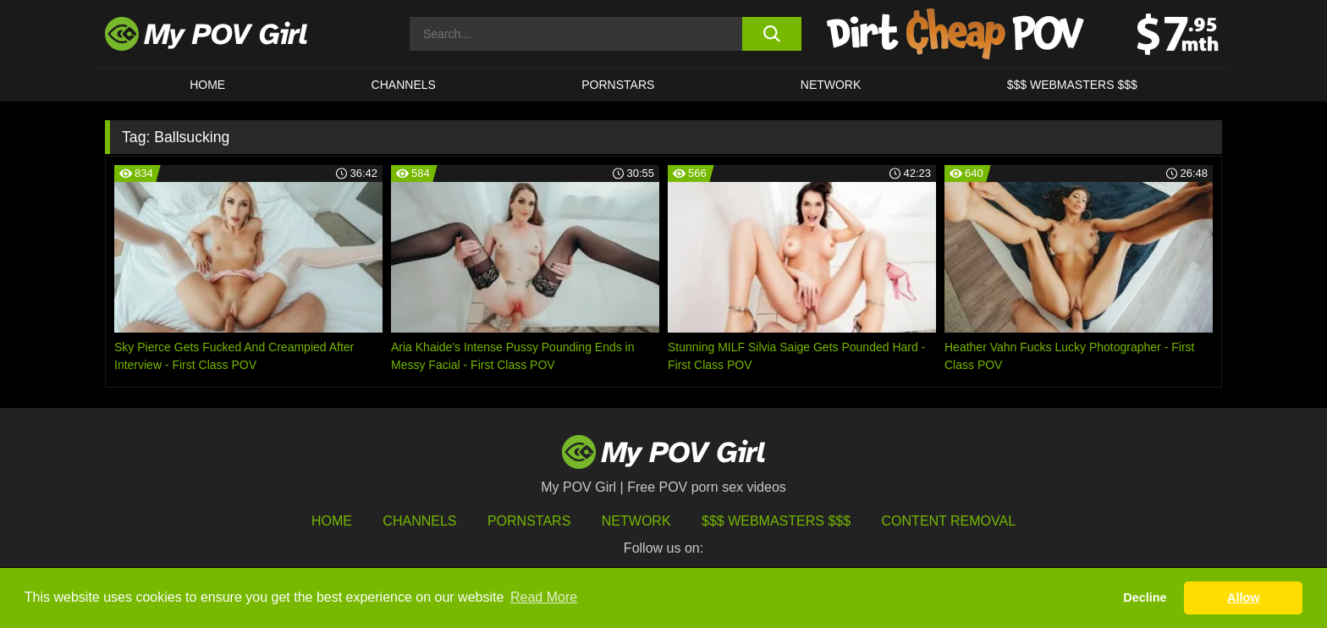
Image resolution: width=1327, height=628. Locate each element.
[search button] (771, 34)
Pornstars (617, 84)
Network (831, 84)
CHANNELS (404, 84)
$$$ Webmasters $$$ (776, 521)
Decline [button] (1144, 597)
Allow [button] (1243, 597)
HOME (207, 84)
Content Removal (949, 521)
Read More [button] (543, 597)
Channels (419, 521)
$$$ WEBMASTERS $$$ (1072, 84)
